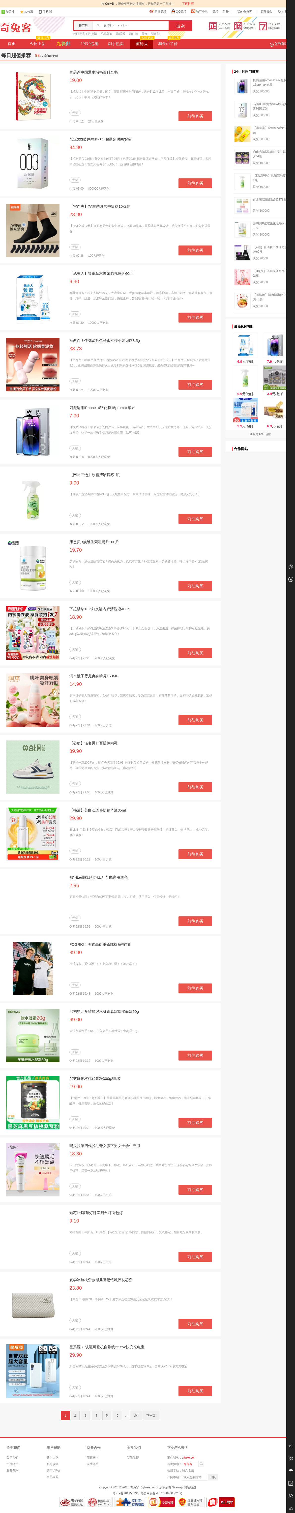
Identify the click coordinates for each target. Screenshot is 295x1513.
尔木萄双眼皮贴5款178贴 (270, 199)
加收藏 (28, 11)
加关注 (8, 11)
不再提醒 (188, 3)
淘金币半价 (168, 42)
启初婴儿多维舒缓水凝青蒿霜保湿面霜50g (104, 1011)
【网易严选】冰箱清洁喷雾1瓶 (94, 475)
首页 (12, 43)
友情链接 (93, 1464)
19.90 (75, 1086)
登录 (215, 11)
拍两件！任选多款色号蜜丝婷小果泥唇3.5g (104, 340)
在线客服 (285, 11)
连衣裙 (92, 34)
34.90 (75, 147)
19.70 (75, 550)
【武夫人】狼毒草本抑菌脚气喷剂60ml (101, 273)
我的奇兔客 (244, 11)
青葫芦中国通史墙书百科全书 (93, 72)
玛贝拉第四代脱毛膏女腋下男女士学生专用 (104, 1146)
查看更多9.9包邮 (260, 434)
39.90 (75, 751)
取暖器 (120, 34)
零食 (145, 34)
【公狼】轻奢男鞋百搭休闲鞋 (93, 743)
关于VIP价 (53, 1470)
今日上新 (39, 42)
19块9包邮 (90, 43)
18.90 (75, 617)
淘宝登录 (199, 11)
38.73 (75, 348)
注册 (226, 11)
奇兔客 (15, 28)
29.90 (75, 818)
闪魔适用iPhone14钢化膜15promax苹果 (102, 408)
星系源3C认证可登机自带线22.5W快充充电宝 (107, 1347)
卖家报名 (266, 11)
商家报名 (93, 1457)
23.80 (75, 1288)
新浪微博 (133, 1457)
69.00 (75, 1019)
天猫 (75, 113)
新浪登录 (157, 11)
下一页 (151, 1415)
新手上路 (53, 1457)
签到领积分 (282, 44)
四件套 (133, 34)
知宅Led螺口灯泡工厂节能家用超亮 (98, 877)
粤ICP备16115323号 (126, 1493)
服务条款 (12, 1470)
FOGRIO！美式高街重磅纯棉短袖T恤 (100, 944)
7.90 (74, 415)
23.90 (75, 214)
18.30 (75, 1153)
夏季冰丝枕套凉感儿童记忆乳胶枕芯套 (101, 1280)
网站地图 (190, 1487)
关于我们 (12, 1457)
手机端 (45, 11)
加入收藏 (188, 1470)
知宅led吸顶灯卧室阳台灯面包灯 (96, 1213)
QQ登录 (178, 11)
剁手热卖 (116, 43)
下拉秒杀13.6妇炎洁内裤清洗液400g (99, 609)
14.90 (75, 684)
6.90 (74, 281)
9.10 (74, 1221)
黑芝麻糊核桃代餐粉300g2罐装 (95, 1078)
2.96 (74, 885)
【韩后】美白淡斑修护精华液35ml (97, 810)
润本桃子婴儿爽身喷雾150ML (93, 676)
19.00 (75, 80)
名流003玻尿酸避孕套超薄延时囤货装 (100, 139)
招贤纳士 (12, 1464)
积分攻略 (53, 1464)
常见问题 (53, 1477)
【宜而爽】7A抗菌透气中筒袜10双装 (99, 206)
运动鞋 (155, 34)
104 (135, 1415)
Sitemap (177, 1487)
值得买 (144, 42)
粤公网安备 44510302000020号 (161, 1493)
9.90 (74, 483)
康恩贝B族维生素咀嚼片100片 (94, 542)
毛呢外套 (107, 34)
